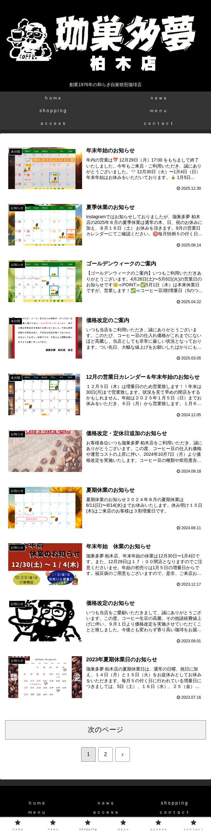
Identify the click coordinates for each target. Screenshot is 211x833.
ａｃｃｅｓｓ (105, 812)
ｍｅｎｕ (37, 812)
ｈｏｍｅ (37, 803)
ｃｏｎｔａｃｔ (174, 812)
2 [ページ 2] (105, 754)
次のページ (106, 730)
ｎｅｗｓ (105, 803)
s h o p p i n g (174, 803)
